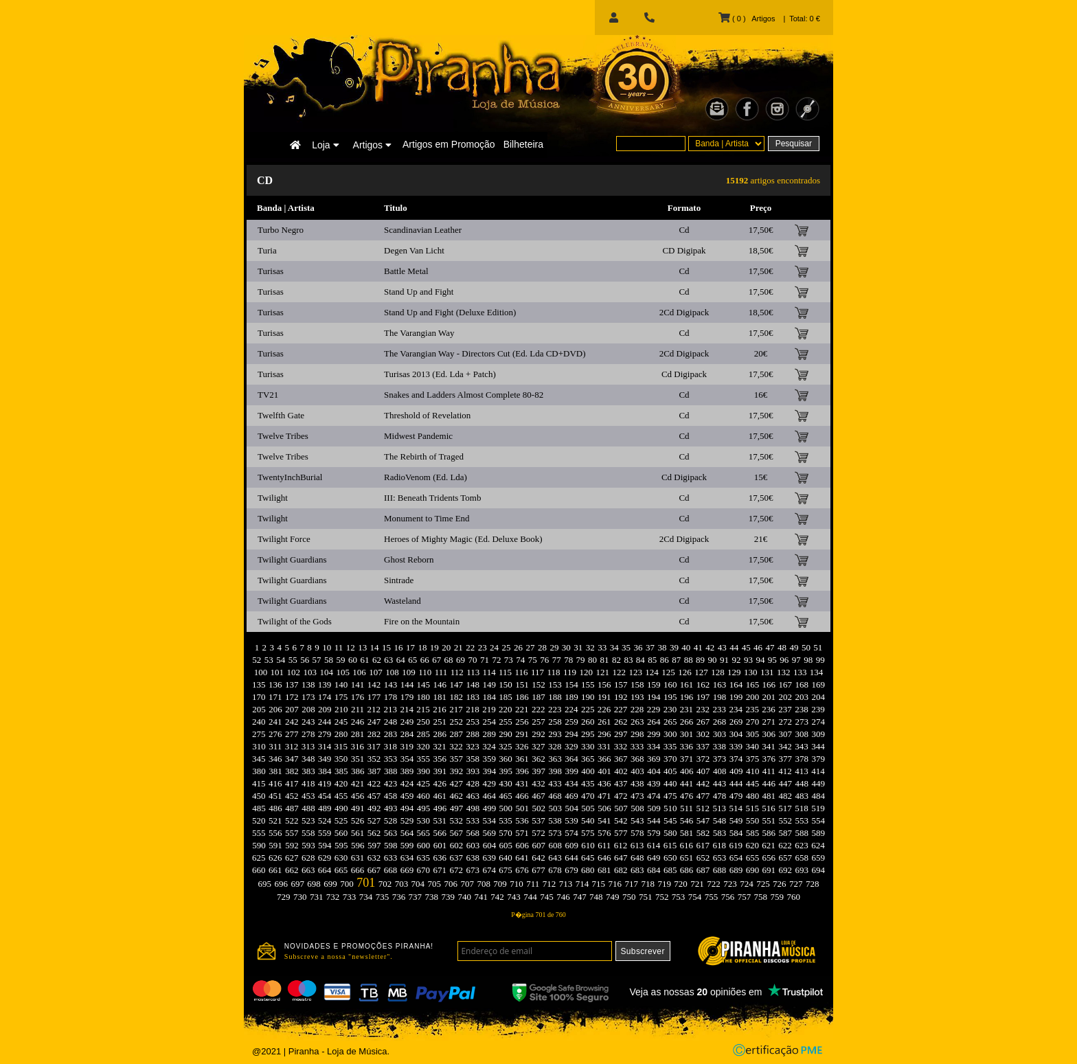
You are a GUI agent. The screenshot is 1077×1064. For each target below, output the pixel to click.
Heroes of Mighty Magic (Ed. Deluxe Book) (463, 539)
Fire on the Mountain (422, 621)
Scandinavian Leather (423, 230)
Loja (325, 144)
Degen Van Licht (414, 250)
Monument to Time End (427, 518)
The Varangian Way (419, 333)
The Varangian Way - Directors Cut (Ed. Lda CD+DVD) (485, 353)
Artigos (372, 144)
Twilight (273, 498)
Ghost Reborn (409, 559)
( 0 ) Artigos (746, 18)
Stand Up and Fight (418, 291)
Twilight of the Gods (295, 621)
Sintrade (398, 580)
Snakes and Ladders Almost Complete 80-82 (463, 394)
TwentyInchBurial (290, 477)
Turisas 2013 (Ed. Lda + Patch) (440, 374)
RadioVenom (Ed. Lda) (425, 477)
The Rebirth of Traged (424, 456)
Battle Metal (406, 271)
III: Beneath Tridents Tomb (432, 498)
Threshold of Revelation (427, 415)
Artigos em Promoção (449, 144)
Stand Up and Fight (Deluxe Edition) (450, 312)
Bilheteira (523, 144)
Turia (267, 250)
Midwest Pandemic (418, 436)
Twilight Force (284, 539)
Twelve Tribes (283, 436)
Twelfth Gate (281, 415)
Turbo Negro (281, 230)
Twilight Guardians (292, 559)
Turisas (271, 271)
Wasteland (402, 601)
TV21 (268, 394)
